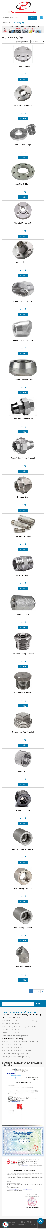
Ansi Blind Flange (23, 66)
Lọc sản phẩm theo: (22, 42)
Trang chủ (5, 23)
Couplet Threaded (23, 810)
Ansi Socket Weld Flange (23, 106)
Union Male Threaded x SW (23, 419)
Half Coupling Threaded (23, 889)
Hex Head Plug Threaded (23, 693)
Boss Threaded (23, 614)
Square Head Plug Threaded (23, 732)
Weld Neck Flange (23, 262)
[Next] (42, 991)
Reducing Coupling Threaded (23, 849)
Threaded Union (23, 497)
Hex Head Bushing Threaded (23, 654)
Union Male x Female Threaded (23, 458)
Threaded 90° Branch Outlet (22, 380)
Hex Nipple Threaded (23, 575)
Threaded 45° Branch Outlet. (23, 340)
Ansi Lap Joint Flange (23, 145)
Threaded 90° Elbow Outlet (23, 301)
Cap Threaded (23, 771)
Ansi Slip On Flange (23, 184)
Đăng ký (39, 1004)
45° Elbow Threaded (23, 967)
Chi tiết (23, 80)
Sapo (33, 1224)
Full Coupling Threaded (23, 928)
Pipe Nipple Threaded (23, 536)
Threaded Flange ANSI (22, 223)
